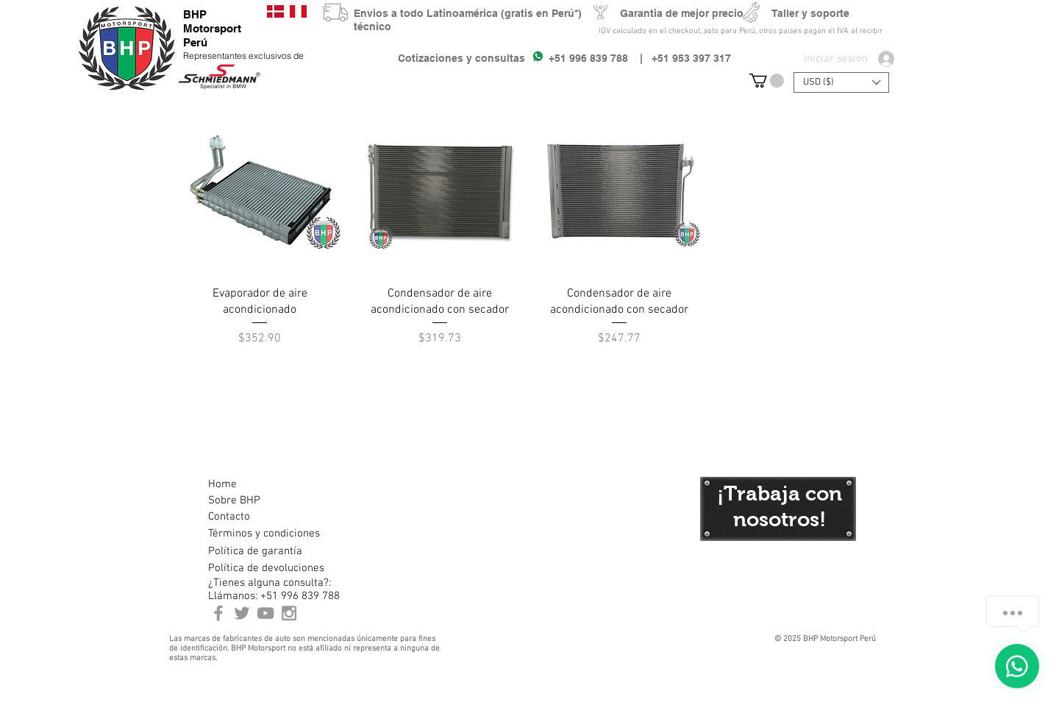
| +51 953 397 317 (679, 58)
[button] (766, 81)
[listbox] (841, 82)
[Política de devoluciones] (266, 568)
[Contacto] (260, 517)
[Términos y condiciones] (263, 533)
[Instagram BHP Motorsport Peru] (289, 613)
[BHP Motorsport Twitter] (242, 613)
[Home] (260, 484)
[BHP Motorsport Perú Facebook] (218, 613)
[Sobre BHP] (260, 500)
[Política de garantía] (255, 551)
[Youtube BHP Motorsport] (265, 613)
